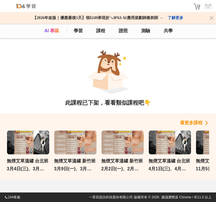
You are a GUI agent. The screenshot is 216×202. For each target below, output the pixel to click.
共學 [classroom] (168, 30)
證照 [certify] (123, 30)
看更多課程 (191, 122)
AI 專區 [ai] (51, 30)
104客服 (12, 197)
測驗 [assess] (145, 30)
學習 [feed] (78, 30)
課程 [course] (100, 30)
